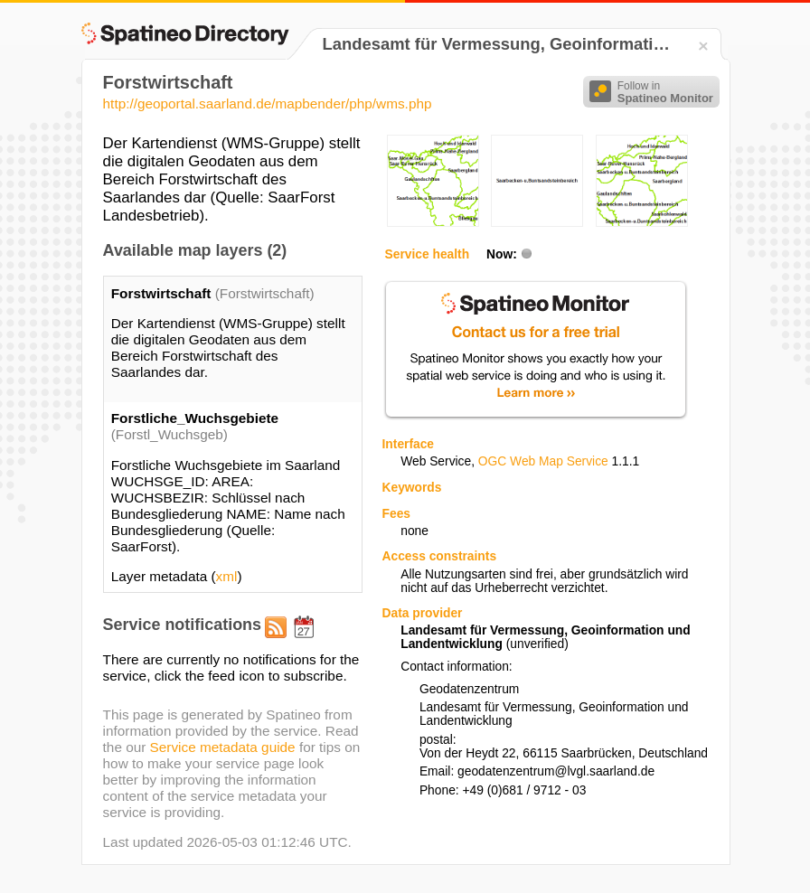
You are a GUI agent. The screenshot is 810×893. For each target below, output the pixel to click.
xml (227, 576)
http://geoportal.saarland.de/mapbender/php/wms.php (267, 103)
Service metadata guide (223, 747)
